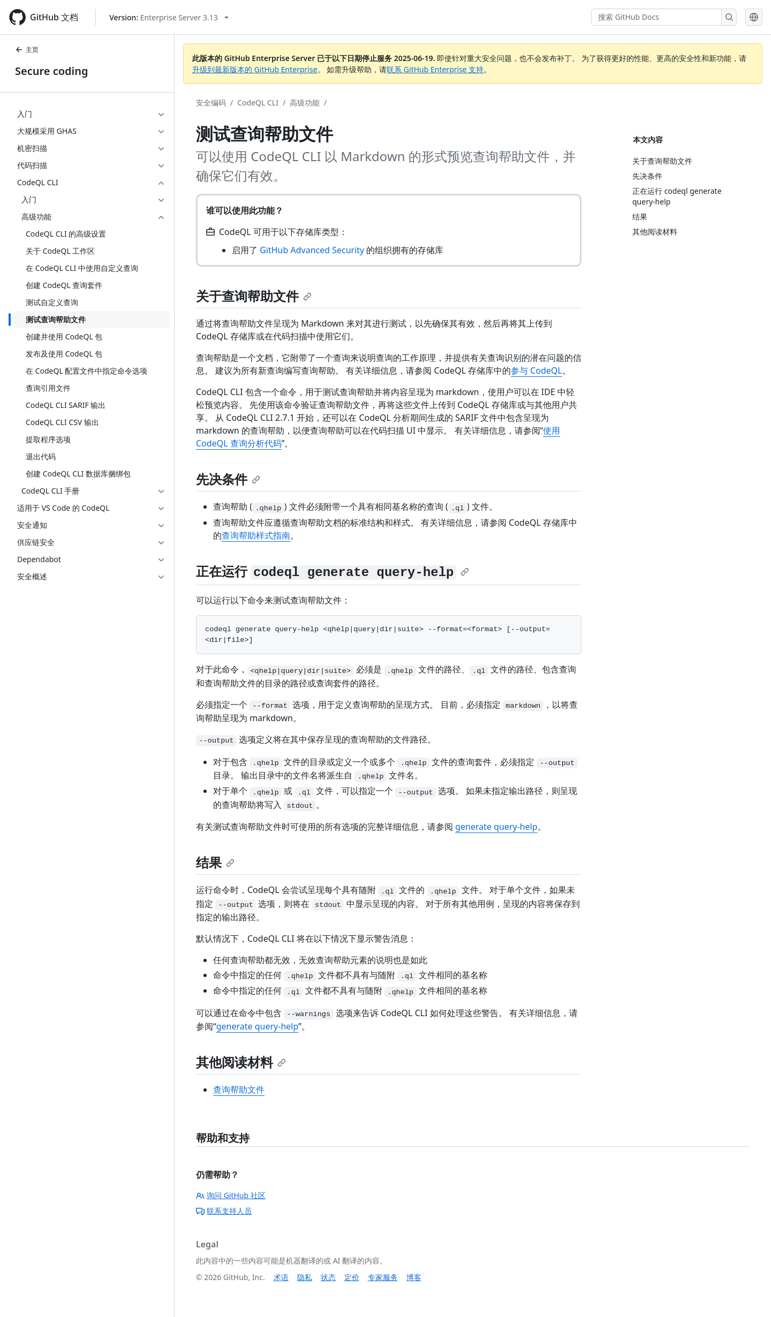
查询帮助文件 (238, 1089)
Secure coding (51, 71)
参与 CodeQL (536, 370)
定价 (351, 1277)
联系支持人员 (224, 1211)
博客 (413, 1277)
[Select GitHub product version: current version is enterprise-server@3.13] (168, 17)
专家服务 (383, 1277)
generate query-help (496, 826)
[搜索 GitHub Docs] (656, 17)
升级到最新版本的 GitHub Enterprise (255, 69)
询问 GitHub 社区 (231, 1195)
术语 (281, 1277)
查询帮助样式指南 (256, 535)
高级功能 (305, 102)
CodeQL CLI (257, 102)
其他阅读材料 (241, 1062)
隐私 (304, 1277)
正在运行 (332, 571)
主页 (27, 49)
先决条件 (228, 479)
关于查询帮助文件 (254, 296)
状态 (328, 1277)
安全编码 (211, 102)
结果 (215, 862)
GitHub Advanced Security (312, 250)
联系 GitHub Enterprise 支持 (435, 69)
